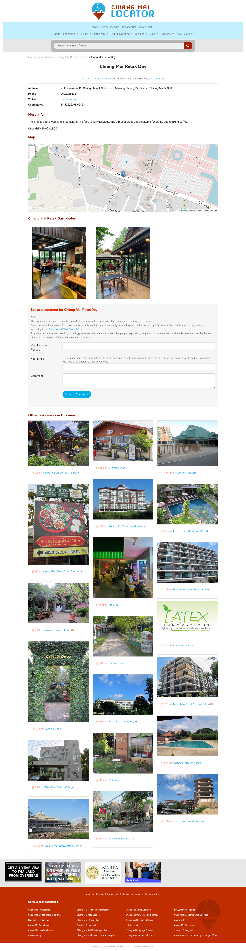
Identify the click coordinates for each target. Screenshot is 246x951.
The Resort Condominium (188, 821)
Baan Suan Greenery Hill (124, 721)
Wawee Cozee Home (57, 630)
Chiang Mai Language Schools (139, 930)
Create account (110, 27)
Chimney (114, 780)
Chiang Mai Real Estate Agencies (92, 930)
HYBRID (114, 605)
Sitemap (149, 894)
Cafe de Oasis (52, 729)
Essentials (69, 34)
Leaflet (183, 210)
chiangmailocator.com (106, 947)
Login (83, 78)
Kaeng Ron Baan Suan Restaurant (63, 571)
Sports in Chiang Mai (86, 925)
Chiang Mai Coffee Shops (71, 57)
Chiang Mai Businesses (184, 925)
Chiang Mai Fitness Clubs (88, 920)
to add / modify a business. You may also (131, 78)
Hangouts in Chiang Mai (39, 920)
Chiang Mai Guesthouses (39, 925)
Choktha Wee (117, 468)
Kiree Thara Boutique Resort (190, 531)
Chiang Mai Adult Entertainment (91, 935)
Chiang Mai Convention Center (63, 846)
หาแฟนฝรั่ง (183, 34)
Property (166, 34)
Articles (140, 34)
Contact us (124, 894)
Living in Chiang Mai (93, 34)
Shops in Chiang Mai (183, 930)
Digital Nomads (120, 34)
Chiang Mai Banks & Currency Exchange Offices (195, 935)
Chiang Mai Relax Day (102, 57)
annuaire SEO (148, 947)
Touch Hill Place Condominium (128, 526)
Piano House (116, 663)
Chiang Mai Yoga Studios (88, 915)
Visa (153, 34)
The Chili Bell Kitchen (122, 838)
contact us (159, 78)
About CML (146, 27)
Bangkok (112, 935)
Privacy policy (137, 894)
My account (129, 27)
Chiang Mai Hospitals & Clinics (139, 920)
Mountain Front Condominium (191, 704)
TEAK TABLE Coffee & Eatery (61, 473)
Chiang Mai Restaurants (39, 910)
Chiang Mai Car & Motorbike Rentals (142, 915)
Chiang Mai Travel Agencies (138, 910)
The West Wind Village (59, 787)
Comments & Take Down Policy (65, 329)
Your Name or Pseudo (39, 347)
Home (94, 27)
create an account (99, 78)
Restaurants (45, 57)
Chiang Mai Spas (36, 935)
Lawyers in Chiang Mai (184, 910)
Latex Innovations (184, 645)
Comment (37, 376)
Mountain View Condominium (191, 589)
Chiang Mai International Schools (141, 935)
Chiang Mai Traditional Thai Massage (94, 910)
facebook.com (69, 99)
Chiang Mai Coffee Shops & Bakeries (44, 915)
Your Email (37, 358)
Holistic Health (132, 925)
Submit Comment (76, 394)
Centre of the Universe (187, 763)
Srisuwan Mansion (184, 473)
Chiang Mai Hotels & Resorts (41, 930)
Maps (56, 34)
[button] (123, 174)
